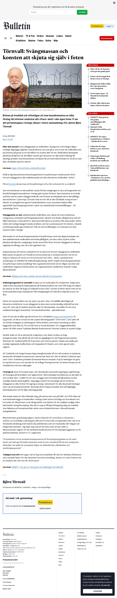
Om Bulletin (80, 533)
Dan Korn (5, 575)
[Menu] (5, 38)
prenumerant (29, 506)
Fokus (40, 40)
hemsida (12, 184)
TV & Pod (30, 36)
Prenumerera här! (10, 559)
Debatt (68, 36)
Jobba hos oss (81, 549)
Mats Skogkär (7, 571)
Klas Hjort (6, 573)
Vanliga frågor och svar (84, 542)
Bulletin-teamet (82, 536)
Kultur (48, 40)
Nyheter (19, 36)
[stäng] (114, 3)
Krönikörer (21, 40)
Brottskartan (106, 38)
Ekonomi (50, 36)
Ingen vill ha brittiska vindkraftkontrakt (28, 168)
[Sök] (11, 38)
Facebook (99, 536)
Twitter (98, 533)
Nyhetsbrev (99, 546)
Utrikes (40, 36)
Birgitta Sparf (7, 589)
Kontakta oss (100, 542)
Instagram (99, 539)
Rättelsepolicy (81, 546)
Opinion (31, 40)
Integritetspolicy (82, 539)
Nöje (56, 40)
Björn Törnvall (8, 139)
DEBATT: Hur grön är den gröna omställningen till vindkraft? (37, 467)
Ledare (59, 36)
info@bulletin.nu (15, 545)
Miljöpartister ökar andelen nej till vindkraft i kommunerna (37, 276)
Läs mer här (105, 585)
